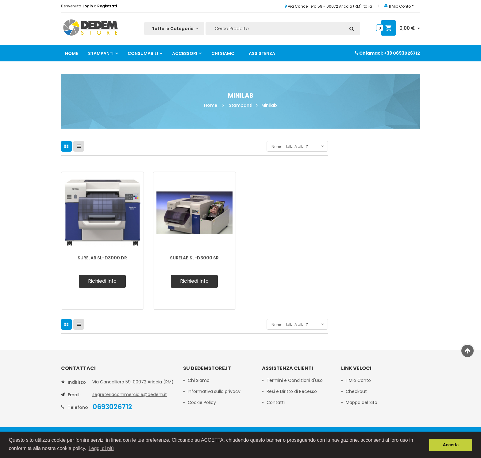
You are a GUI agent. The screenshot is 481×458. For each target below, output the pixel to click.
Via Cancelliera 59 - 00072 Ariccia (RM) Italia (328, 6)
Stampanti (101, 53)
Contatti (276, 402)
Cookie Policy (202, 402)
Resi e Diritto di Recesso (292, 391)
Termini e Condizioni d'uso (295, 380)
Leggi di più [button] (101, 448)
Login (88, 6)
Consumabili (143, 53)
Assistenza (262, 53)
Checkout (356, 391)
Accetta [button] (451, 444)
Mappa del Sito (361, 402)
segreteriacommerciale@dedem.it (129, 394)
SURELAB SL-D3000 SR (194, 258)
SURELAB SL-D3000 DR (102, 258)
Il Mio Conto (358, 380)
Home (71, 53)
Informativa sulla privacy (214, 391)
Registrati (107, 6)
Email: (74, 395)
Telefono (78, 407)
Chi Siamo (223, 53)
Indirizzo (77, 382)
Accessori (184, 53)
